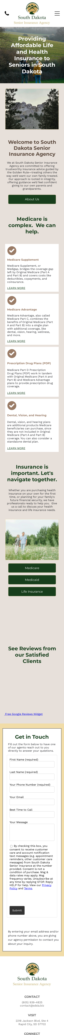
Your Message (19, 822)
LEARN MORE (16, 288)
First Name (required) (24, 759)
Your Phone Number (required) (30, 784)
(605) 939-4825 (32, 1002)
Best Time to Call (21, 809)
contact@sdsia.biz (32, 1005)
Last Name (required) (24, 772)
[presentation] (29, 898)
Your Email (17, 797)
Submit (17, 910)
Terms (28, 888)
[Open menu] (57, 13)
